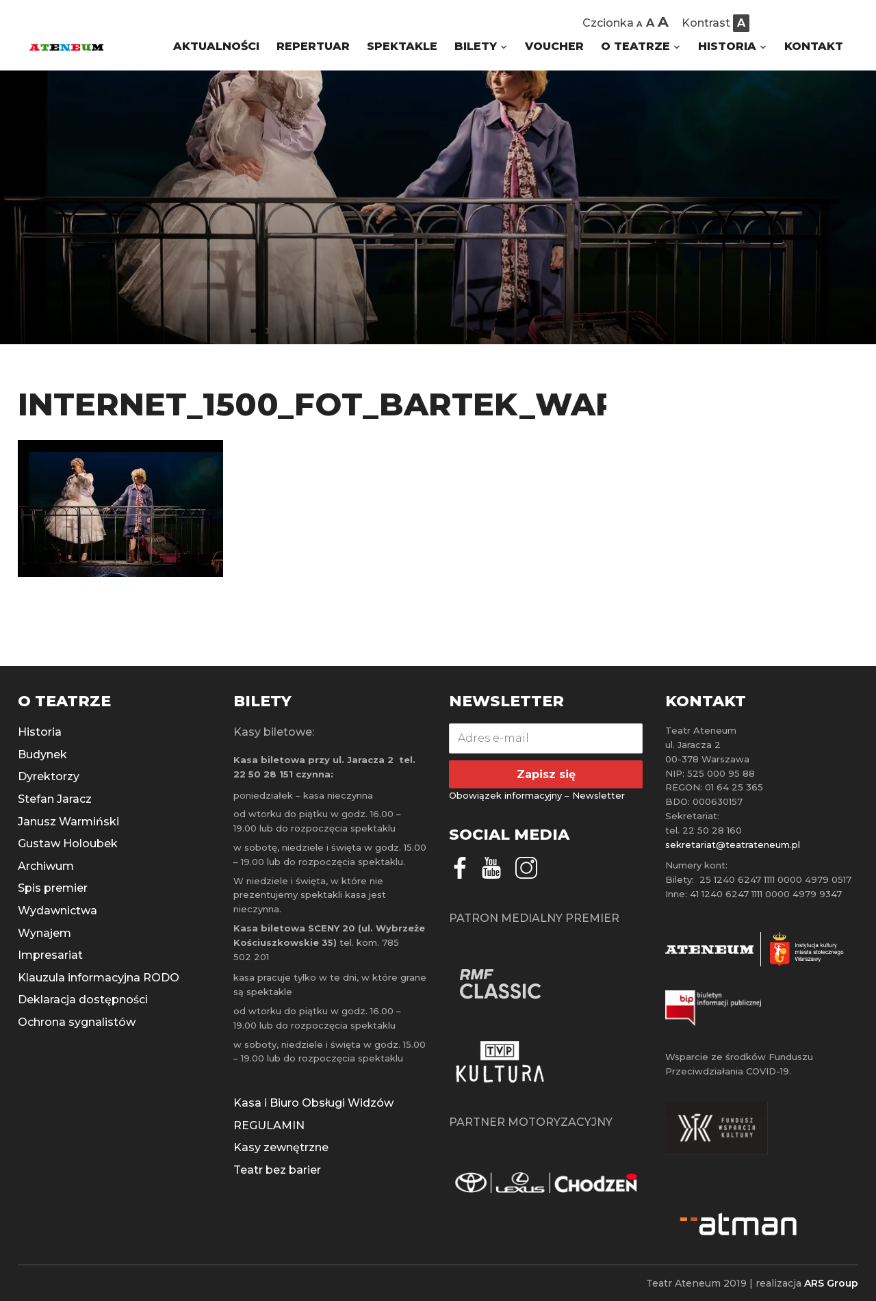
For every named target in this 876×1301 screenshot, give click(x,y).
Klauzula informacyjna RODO (98, 977)
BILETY (475, 46)
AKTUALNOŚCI (216, 46)
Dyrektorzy (48, 776)
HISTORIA (727, 46)
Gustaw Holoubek (68, 843)
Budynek (42, 754)
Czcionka (608, 22)
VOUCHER (554, 46)
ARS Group (831, 1283)
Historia (40, 731)
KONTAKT (813, 46)
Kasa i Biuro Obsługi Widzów (313, 1102)
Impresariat (50, 955)
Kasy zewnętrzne (280, 1147)
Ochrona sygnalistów (77, 1022)
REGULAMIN (269, 1125)
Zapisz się (546, 774)
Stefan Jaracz (55, 799)
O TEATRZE (635, 46)
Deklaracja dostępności (83, 999)
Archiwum (46, 866)
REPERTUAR (313, 46)
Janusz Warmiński (68, 821)
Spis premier (53, 887)
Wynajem (44, 933)
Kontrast (706, 22)
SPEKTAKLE (402, 46)
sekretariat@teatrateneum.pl (732, 844)
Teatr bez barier (277, 1169)
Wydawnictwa (57, 910)
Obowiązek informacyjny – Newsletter (537, 795)
